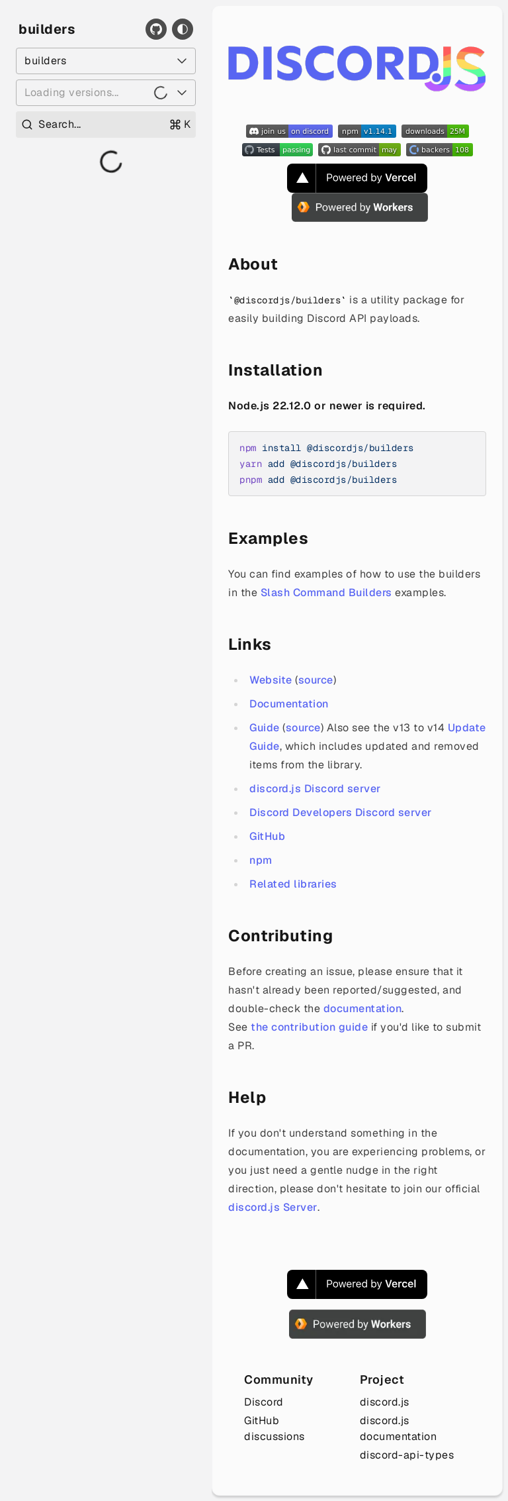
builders (47, 29)
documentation (362, 1008)
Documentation (289, 704)
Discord (264, 1402)
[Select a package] (106, 61)
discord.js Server (273, 1207)
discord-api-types (407, 1455)
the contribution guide (309, 1027)
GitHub (267, 836)
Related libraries (293, 884)
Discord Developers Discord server (340, 812)
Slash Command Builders (326, 592)
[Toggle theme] (182, 29)
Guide (264, 728)
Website (270, 680)
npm (261, 860)
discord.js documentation (398, 1428)
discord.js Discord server (315, 789)
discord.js (384, 1402)
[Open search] (106, 124)
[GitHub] (156, 29)
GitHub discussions (274, 1428)
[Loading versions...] (106, 92)
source (315, 680)
